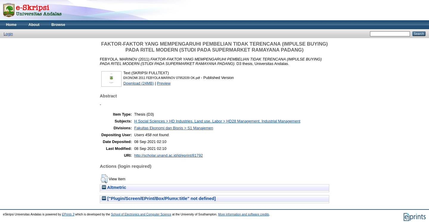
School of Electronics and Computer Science (141, 214)
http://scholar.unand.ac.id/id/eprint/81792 (168, 155)
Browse (58, 24)
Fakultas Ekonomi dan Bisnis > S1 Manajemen (173, 128)
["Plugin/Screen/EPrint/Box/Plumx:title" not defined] (159, 198)
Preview (164, 83)
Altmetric (114, 187)
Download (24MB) (138, 83)
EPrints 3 (68, 214)
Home (11, 24)
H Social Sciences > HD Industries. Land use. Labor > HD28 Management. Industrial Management (217, 121)
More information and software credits (243, 214)
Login (8, 34)
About (34, 24)
